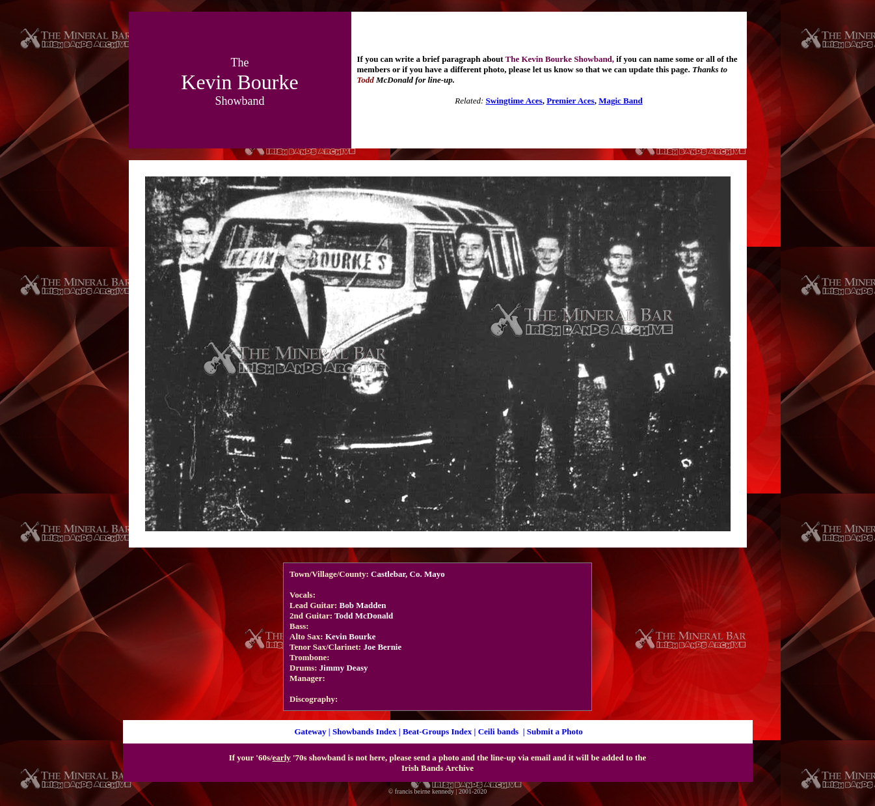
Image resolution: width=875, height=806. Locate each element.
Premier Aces (570, 100)
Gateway (310, 731)
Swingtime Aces (514, 100)
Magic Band (621, 100)
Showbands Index (364, 731)
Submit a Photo (555, 731)
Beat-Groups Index (437, 731)
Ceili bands (498, 731)
